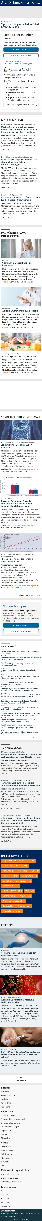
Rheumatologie (24, 906)
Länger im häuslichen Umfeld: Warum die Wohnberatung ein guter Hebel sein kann (17, 727)
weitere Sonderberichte (29, 595)
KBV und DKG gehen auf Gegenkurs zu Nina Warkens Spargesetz (17, 665)
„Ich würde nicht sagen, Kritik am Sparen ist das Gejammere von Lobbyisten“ (19, 733)
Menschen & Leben (11, 886)
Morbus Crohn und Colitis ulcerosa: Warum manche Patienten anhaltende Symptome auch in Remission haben (19, 129)
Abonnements (7, 1158)
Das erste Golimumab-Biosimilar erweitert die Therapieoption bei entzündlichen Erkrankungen (16, 504)
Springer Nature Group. (10, 1217)
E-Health (35, 871)
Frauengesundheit (10, 876)
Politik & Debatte (8, 1095)
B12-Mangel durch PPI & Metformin (19, 356)
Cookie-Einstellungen (10, 1127)
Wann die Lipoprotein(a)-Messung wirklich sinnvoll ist (17, 1001)
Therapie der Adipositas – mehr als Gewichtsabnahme (17, 560)
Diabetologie (23, 871)
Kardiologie (7, 881)
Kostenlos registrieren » (21, 55)
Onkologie (29, 891)
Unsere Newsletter (13, 856)
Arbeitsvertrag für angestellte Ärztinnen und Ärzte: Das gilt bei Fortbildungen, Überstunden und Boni (20, 821)
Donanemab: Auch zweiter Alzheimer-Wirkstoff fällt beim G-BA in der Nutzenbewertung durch (20, 696)
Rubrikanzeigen (7, 1154)
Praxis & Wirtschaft (9, 1103)
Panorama (5, 1107)
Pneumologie (25, 896)
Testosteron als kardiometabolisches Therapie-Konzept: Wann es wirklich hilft (19, 702)
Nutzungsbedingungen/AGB (13, 1119)
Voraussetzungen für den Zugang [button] (21, 104)
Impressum (6, 1131)
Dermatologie (8, 871)
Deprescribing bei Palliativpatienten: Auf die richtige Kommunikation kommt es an (18, 721)
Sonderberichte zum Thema (19, 417)
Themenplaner (7, 1150)
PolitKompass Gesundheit (14, 901)
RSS (2, 1166)
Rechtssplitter (8, 906)
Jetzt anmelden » (21, 49)
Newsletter (5, 1162)
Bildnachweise (7, 1138)
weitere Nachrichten (33, 738)
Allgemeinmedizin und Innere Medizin (18, 861)
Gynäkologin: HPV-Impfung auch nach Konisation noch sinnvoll (20, 653)
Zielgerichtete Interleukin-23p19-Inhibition (16, 446)
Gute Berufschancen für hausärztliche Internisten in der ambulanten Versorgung (21, 659)
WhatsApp (5, 1202)
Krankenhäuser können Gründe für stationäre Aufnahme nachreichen (18, 671)
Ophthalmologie (9, 896)
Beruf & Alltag (21, 866)
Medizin (4, 1099)
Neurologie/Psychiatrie (12, 891)
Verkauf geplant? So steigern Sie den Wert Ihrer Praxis (18, 954)
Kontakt (4, 1134)
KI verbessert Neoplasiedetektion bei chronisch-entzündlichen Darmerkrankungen (19, 162)
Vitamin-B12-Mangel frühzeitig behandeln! (16, 264)
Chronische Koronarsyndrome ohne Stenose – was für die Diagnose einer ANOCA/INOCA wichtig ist (20, 715)
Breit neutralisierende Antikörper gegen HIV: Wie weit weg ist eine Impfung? (20, 708)
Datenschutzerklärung (10, 1123)
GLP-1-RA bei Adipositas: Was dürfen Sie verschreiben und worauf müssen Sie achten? (20, 1054)
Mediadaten (6, 1147)
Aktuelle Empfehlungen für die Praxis (20, 311)
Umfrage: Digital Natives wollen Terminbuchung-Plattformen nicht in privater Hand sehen (19, 690)
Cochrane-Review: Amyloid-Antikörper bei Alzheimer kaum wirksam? (17, 684)
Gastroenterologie (29, 876)
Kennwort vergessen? (12, 61)
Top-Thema (7, 866)
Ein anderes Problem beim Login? (17, 64)
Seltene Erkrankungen (12, 911)
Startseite (5, 1092)
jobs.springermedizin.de (11, 1182)
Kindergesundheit (23, 881)
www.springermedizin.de (11, 1174)
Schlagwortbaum (8, 1115)
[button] (38, 3)
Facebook (5, 1198)
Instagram (5, 1206)
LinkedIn (4, 1195)
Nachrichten (8, 646)
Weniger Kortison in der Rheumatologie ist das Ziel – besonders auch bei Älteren (20, 677)
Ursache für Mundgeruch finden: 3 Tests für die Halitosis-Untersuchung (20, 198)
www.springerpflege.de (10, 1178)
